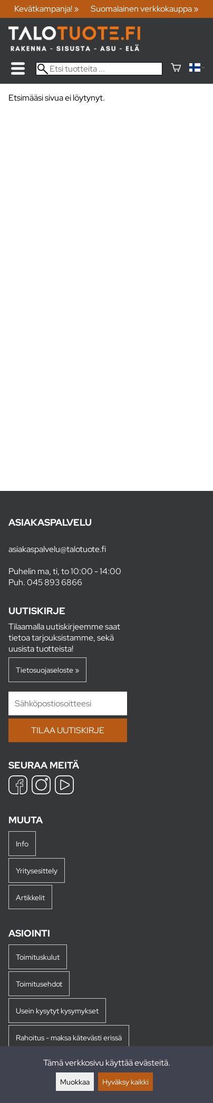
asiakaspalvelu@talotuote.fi (57, 549)
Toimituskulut (38, 957)
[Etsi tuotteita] (99, 68)
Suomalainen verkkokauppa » (145, 8)
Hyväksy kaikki (125, 1082)
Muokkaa (75, 1082)
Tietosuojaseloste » (47, 670)
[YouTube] (64, 786)
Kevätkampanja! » (46, 8)
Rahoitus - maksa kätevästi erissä (69, 1037)
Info (22, 844)
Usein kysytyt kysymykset (57, 1011)
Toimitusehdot (39, 984)
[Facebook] (17, 786)
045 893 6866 (54, 582)
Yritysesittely (36, 870)
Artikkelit (30, 897)
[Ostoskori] (176, 68)
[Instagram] (41, 786)
